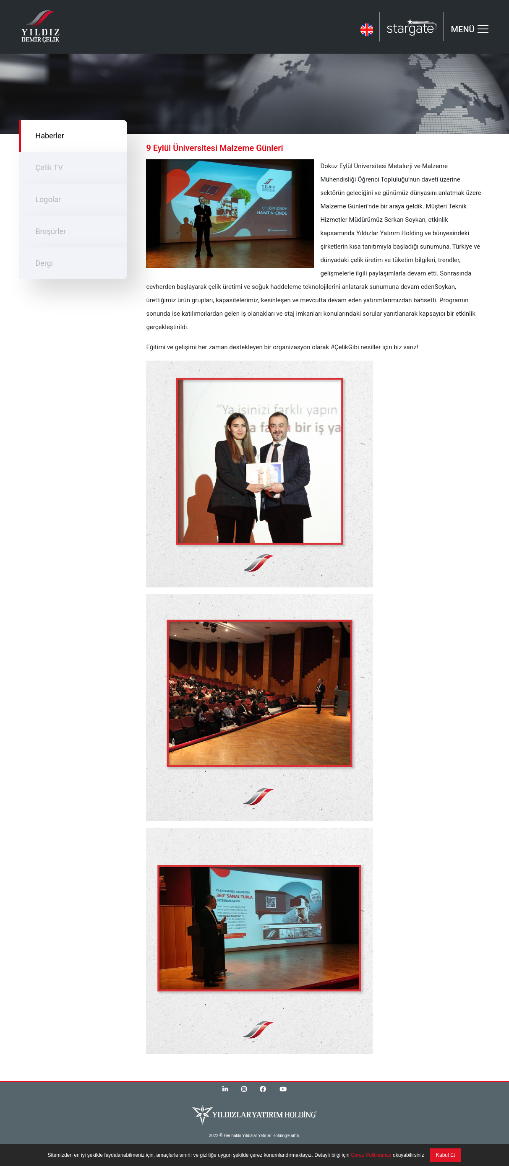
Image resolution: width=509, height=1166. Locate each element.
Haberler (49, 135)
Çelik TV (49, 167)
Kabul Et (445, 1155)
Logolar (48, 199)
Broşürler (50, 231)
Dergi (44, 263)
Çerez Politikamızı (371, 1155)
